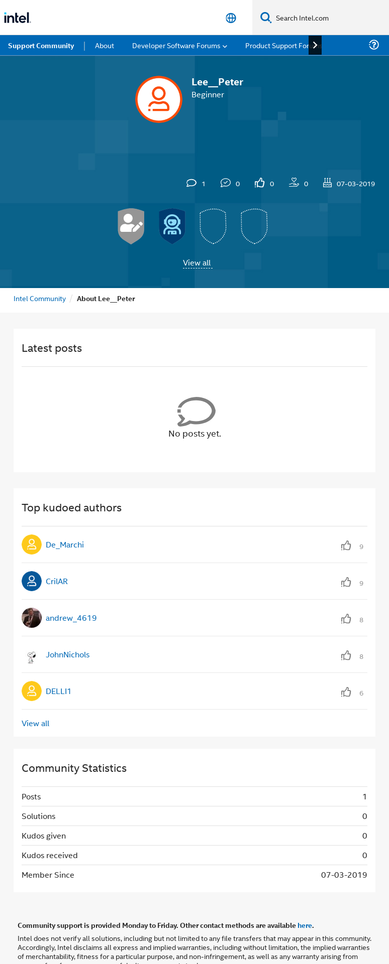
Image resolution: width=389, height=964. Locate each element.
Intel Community (40, 298)
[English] (231, 18)
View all (197, 262)
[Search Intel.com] (330, 18)
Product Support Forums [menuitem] (284, 45)
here (305, 924)
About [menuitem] (104, 45)
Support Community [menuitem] (41, 45)
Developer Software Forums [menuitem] (176, 45)
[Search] (266, 17)
